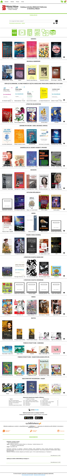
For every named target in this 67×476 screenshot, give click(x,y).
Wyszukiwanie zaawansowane (15, 23)
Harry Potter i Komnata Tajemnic (14, 402)
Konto (22, 1)
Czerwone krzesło (45, 400)
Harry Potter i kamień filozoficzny (14, 400)
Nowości (6, 1)
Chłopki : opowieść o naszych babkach (31, 400)
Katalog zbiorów (33, 15)
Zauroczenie (27, 402)
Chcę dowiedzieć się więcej (27, 474)
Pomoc (17, 1)
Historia (12, 1)
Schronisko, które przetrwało (46, 402)
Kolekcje (23, 23)
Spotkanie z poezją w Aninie (13, 441)
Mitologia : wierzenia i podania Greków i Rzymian (16, 401)
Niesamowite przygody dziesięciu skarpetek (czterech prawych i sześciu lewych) (38, 401)
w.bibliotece (32, 426)
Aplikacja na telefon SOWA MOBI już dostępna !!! (18, 458)
